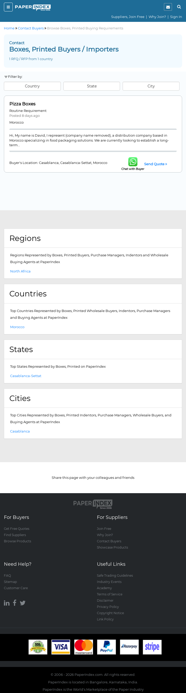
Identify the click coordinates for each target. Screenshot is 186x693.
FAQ (7, 575)
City (151, 86)
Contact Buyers (109, 541)
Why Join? (157, 17)
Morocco (17, 327)
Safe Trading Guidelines (115, 575)
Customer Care (16, 588)
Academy (104, 588)
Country (32, 86)
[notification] (168, 7)
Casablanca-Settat (25, 376)
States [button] (21, 349)
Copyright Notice (110, 613)
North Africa (20, 271)
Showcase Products (112, 547)
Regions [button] (25, 238)
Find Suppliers (15, 535)
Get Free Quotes (16, 529)
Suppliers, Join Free (127, 17)
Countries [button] (27, 293)
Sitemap (10, 582)
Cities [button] (19, 398)
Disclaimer (105, 600)
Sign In (176, 17)
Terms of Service (109, 594)
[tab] (93, 238)
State (92, 86)
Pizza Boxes (22, 103)
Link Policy (105, 619)
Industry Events (109, 582)
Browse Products (17, 541)
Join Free (104, 529)
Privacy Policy (108, 607)
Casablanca (20, 431)
